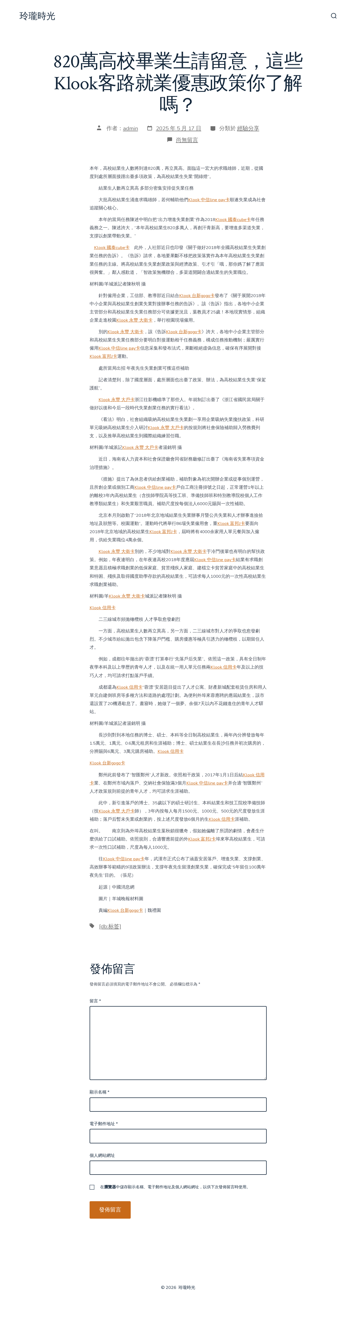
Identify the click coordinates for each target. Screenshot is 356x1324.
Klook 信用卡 (103, 608)
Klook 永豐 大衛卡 (134, 320)
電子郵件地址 (104, 1124)
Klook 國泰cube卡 (233, 220)
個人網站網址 (102, 1155)
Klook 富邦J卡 (103, 356)
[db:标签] (110, 926)
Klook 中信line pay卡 (209, 200)
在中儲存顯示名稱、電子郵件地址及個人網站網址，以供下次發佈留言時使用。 (175, 1187)
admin (130, 128)
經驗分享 (248, 128)
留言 (95, 1001)
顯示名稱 (99, 1092)
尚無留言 (187, 140)
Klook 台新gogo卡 (197, 296)
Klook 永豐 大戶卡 (117, 400)
